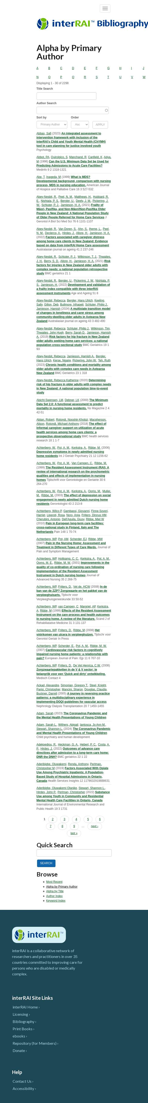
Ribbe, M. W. (62, 562)
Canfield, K (95, 157)
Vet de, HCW (81, 586)
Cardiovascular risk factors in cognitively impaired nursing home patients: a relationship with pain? (72, 654)
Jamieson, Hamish (49, 308)
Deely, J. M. (83, 201)
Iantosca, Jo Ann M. (92, 724)
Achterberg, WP (47, 539)
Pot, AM (63, 539)
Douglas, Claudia (96, 689)
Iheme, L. (95, 229)
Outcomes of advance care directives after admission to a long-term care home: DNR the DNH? (73, 753)
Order (75, 117)
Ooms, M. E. (45, 562)
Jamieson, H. (49, 284)
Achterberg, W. (46, 447)
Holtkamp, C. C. (68, 558)
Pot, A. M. (63, 447)
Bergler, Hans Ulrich (80, 300)
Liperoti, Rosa (56, 515)
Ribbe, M (46, 610)
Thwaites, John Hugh (50, 332)
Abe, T (41, 177)
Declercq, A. (53, 233)
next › (94, 826)
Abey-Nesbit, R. (47, 196)
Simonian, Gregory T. (74, 685)
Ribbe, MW (95, 539)
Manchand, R (77, 157)
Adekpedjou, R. (46, 744)
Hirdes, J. (68, 233)
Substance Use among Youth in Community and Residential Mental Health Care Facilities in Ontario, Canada (73, 796)
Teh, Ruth (104, 360)
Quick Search (55, 845)
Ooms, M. (94, 491)
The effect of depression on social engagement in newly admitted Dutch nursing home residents (74, 499)
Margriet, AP (87, 606)
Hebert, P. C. (88, 744)
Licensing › (21, 1014)
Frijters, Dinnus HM (94, 515)
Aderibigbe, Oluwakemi (51, 764)
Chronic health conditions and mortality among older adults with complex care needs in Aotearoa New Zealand (74, 369)
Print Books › (23, 1028)
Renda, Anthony (78, 764)
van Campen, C (68, 606)
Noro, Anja (73, 515)
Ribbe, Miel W (95, 519)
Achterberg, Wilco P (49, 511)
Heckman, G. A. (68, 744)
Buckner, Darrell (47, 693)
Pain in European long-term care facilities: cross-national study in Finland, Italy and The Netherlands (70, 527)
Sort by (42, 117)
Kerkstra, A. (78, 447)
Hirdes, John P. (46, 792)
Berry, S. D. (51, 261)
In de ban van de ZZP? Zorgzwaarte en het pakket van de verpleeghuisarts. (72, 591)
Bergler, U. (67, 201)
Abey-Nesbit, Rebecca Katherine (58, 380)
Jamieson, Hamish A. (80, 356)
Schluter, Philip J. (96, 304)
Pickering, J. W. (84, 280)
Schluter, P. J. (50, 205)
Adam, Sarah (45, 713)
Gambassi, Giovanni (76, 511)
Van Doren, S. (67, 229)
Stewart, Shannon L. (50, 728)
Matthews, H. (82, 196)
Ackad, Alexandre (48, 685)
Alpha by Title (55, 891)
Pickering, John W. (84, 360)
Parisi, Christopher (48, 689)
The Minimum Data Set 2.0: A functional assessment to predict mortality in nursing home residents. (72, 404)
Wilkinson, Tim (100, 328)
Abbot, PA (43, 157)
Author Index (54, 896)
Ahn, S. (82, 229)
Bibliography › (24, 1021)
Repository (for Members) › (35, 1043)
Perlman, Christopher (71, 792)
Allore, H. (82, 233)
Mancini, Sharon (72, 689)
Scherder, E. (66, 646)
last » (74, 833)
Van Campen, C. (82, 463)
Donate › (20, 1050)
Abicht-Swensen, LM (50, 400)
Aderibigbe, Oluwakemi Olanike (57, 788)
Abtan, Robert (46, 419)
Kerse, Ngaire (62, 360)
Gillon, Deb (51, 304)
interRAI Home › (26, 1007)
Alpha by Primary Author (62, 886)
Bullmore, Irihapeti (72, 304)
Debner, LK (72, 400)
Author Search (47, 103)
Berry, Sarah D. (75, 332)
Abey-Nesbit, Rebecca (51, 300)
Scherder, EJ (78, 539)
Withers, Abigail (68, 724)
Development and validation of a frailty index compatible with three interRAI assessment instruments (73, 289)
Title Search (45, 88)
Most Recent (54, 882)
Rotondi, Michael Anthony (62, 423)
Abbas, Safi (44, 133)
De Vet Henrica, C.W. (87, 665)
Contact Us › (23, 1081)
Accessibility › (24, 1088)
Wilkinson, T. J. (87, 256)
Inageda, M (53, 177)
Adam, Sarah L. (47, 724)
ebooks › (20, 1036)
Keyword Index (55, 900)
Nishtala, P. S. (50, 201)
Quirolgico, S (59, 157)
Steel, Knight (98, 685)
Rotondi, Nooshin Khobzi (72, 419)
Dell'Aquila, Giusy (73, 519)
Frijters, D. (64, 586)
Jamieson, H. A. (71, 205)
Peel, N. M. (65, 196)
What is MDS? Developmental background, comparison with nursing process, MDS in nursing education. (74, 181)
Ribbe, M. (94, 447)
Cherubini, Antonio (48, 519)
